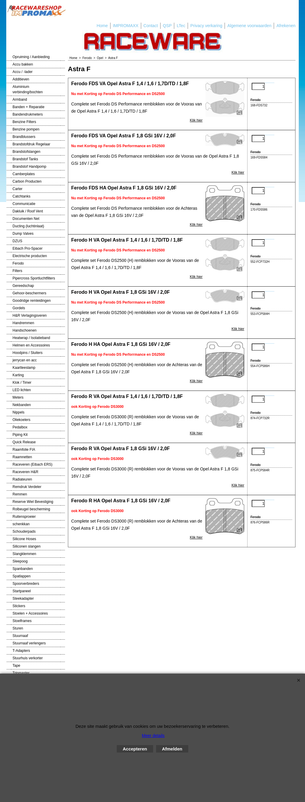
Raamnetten (22, 457)
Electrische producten (30, 256)
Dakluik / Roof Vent (28, 211)
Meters (18, 397)
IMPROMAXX (126, 25)
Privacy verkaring (206, 25)
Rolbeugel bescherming (31, 509)
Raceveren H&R (25, 472)
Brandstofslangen (26, 152)
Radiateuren (22, 479)
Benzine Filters (24, 122)
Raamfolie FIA (24, 449)
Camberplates (24, 174)
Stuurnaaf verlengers (29, 643)
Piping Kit (20, 435)
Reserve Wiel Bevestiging (33, 502)
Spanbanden (23, 569)
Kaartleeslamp (24, 368)
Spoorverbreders (26, 584)
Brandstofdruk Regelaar (31, 144)
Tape (16, 665)
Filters (17, 271)
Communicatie (24, 204)
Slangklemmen (24, 554)
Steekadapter (23, 598)
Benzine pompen (26, 129)
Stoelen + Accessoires (30, 613)
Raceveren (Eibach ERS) (32, 464)
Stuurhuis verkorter (28, 658)
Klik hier (196, 120)
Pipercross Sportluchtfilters (34, 278)
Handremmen (23, 323)
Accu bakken (23, 64)
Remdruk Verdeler (27, 487)
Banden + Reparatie (28, 107)
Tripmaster (21, 673)
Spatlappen (22, 576)
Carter (17, 189)
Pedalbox (20, 427)
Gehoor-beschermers (29, 293)
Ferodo (18, 263)
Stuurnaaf (20, 636)
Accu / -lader (22, 72)
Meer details (153, 735)
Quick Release (24, 442)
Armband (20, 99)
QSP (167, 25)
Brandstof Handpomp (29, 166)
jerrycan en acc (25, 360)
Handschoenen (25, 330)
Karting (18, 375)
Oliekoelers (21, 420)
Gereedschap (23, 286)
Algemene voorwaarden (249, 25)
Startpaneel (22, 591)
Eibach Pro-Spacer (28, 248)
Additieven (21, 79)
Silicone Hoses (24, 539)
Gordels (19, 308)
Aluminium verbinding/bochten (28, 89)
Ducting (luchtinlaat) (28, 226)
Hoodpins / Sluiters (28, 353)
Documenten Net (26, 219)
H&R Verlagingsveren (30, 315)
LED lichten (22, 390)
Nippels (18, 412)
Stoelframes (22, 621)
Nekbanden (22, 405)
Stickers (19, 606)
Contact (151, 25)
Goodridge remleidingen (32, 301)
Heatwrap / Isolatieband (31, 338)
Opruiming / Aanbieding (31, 57)
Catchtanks (21, 196)
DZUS (17, 241)
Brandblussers (24, 137)
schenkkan (21, 524)
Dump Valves (23, 233)
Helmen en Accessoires (31, 345)
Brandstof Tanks (25, 159)
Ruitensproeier (24, 517)
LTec (181, 25)
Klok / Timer (22, 382)
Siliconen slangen (27, 546)
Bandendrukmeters (28, 114)
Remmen (20, 494)
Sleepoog (20, 561)
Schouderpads (24, 531)
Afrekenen (285, 25)
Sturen (18, 628)
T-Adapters (21, 651)
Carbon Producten (27, 181)
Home (102, 25)
